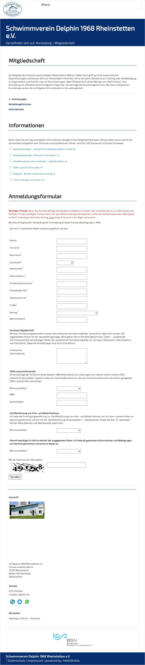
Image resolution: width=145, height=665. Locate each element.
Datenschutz (16, 660)
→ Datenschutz (90, 419)
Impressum (35, 660)
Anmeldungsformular (20, 104)
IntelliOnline (71, 660)
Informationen (16, 109)
